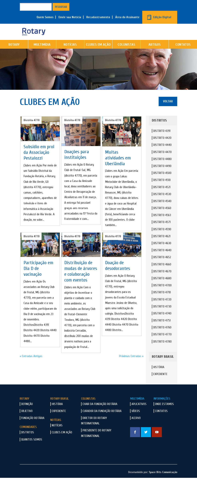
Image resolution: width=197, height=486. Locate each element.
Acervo (136, 426)
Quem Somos (45, 17)
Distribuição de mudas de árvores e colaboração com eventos (80, 279)
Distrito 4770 (32, 128)
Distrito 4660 (162, 272)
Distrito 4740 (162, 321)
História (158, 375)
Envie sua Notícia (70, 17)
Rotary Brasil (59, 407)
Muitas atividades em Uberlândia (118, 166)
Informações (162, 407)
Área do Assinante (127, 17)
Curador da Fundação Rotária (102, 419)
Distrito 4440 (162, 153)
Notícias (70, 53)
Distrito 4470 (162, 160)
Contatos (161, 419)
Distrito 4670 (162, 279)
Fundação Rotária (32, 426)
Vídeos (135, 419)
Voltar (168, 109)
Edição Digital (162, 17)
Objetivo (27, 419)
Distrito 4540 (162, 209)
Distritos (27, 440)
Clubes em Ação (98, 53)
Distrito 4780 (162, 350)
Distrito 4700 (162, 293)
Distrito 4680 (162, 286)
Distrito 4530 (162, 202)
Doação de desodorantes (117, 273)
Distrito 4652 (162, 265)
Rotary (13, 53)
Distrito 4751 (162, 328)
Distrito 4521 (161, 195)
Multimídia (42, 53)
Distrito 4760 (162, 335)
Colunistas (126, 53)
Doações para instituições (76, 162)
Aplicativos (138, 412)
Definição (27, 412)
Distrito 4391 (161, 139)
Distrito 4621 (161, 244)
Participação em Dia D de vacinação (38, 276)
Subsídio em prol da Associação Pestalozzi (39, 160)
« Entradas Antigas (31, 364)
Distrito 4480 (162, 167)
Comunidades (28, 435)
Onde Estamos (164, 412)
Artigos (154, 53)
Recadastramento (98, 17)
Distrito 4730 (162, 314)
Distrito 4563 (162, 223)
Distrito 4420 (162, 146)
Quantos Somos (31, 447)
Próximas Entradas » (131, 364)
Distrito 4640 (162, 258)
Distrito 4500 (162, 181)
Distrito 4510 (162, 188)
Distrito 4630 (162, 251)
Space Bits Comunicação (163, 480)
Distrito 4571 (162, 230)
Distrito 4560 (162, 216)
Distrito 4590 (162, 237)
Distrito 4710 (162, 300)
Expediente (160, 382)
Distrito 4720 (162, 307)
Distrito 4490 (162, 174)
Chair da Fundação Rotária (100, 412)
